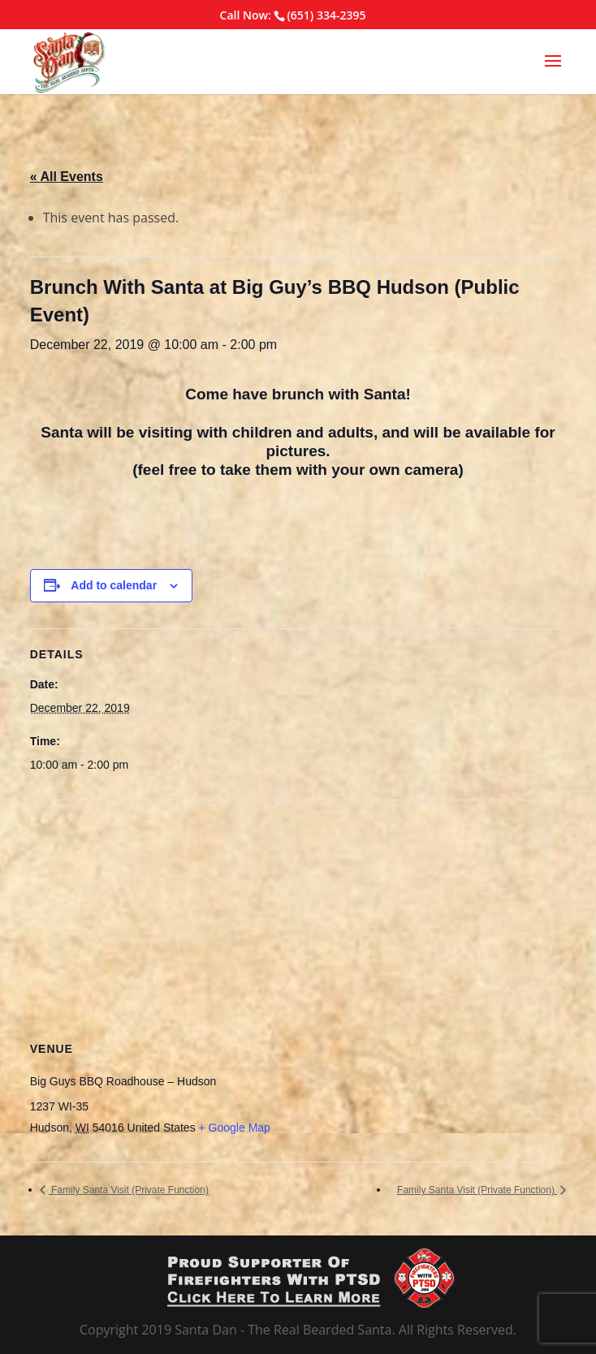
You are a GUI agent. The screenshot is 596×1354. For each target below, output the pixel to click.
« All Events (66, 176)
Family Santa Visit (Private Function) (129, 1190)
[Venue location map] (298, 917)
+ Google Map (234, 1127)
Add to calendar (114, 585)
